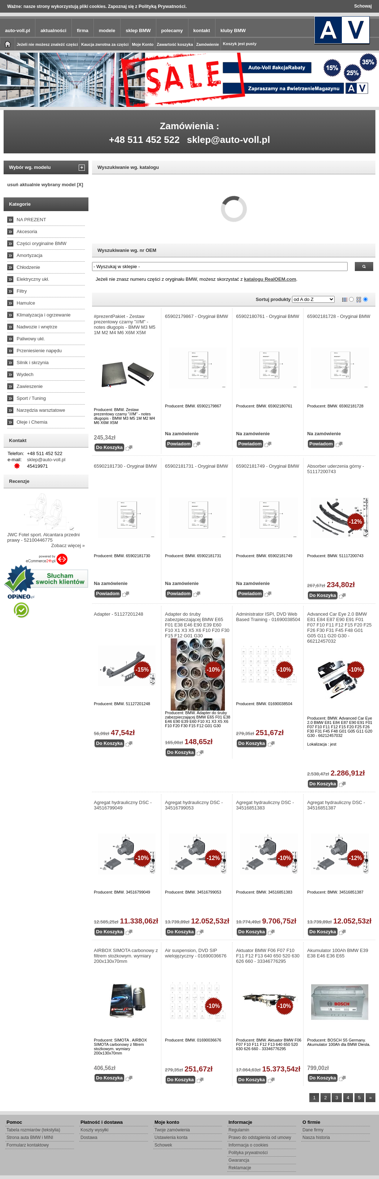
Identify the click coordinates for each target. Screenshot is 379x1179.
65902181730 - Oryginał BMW (125, 466)
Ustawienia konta (170, 1137)
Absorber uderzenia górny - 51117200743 (335, 468)
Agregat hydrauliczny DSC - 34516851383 (265, 805)
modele (107, 30)
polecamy (172, 30)
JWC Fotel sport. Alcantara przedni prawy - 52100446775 (43, 537)
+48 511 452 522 (144, 139)
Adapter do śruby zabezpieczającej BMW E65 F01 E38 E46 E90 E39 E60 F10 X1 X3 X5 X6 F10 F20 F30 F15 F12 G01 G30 (197, 624)
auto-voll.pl (17, 30)
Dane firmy (312, 1129)
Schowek (163, 1145)
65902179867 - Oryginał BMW (196, 316)
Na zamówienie (182, 433)
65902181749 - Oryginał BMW (267, 466)
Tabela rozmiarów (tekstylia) (33, 1129)
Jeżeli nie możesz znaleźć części (47, 44)
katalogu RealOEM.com (270, 279)
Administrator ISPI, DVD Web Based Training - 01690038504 (268, 616)
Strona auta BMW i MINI (29, 1137)
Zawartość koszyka (175, 44)
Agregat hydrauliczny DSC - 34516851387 (336, 805)
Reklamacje (239, 1167)
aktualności (53, 30)
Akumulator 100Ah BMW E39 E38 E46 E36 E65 (337, 953)
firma (82, 30)
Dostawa (88, 1137)
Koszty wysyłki (94, 1129)
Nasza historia (316, 1137)
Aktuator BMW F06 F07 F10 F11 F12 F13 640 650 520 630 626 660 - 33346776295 (268, 956)
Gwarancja (238, 1160)
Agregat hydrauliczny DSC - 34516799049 (123, 805)
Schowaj (363, 6)
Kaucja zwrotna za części (104, 44)
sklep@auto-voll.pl (228, 139)
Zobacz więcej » (68, 545)
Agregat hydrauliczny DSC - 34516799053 (194, 805)
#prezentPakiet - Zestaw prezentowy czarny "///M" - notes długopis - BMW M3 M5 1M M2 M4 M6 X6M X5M (125, 324)
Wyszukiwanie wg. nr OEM (126, 250)
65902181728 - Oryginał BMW (338, 316)
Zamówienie (207, 44)
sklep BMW (138, 30)
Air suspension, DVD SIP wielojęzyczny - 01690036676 (196, 953)
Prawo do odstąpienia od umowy (259, 1137)
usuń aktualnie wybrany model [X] (45, 184)
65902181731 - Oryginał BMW (196, 466)
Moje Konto (142, 44)
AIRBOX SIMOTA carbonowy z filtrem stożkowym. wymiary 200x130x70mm (126, 956)
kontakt (201, 30)
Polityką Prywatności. (163, 6)
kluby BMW (233, 30)
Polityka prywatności (248, 1152)
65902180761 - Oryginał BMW (267, 316)
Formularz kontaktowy (27, 1145)
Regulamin (238, 1129)
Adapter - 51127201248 (118, 614)
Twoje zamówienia (172, 1129)
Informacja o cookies (248, 1145)
